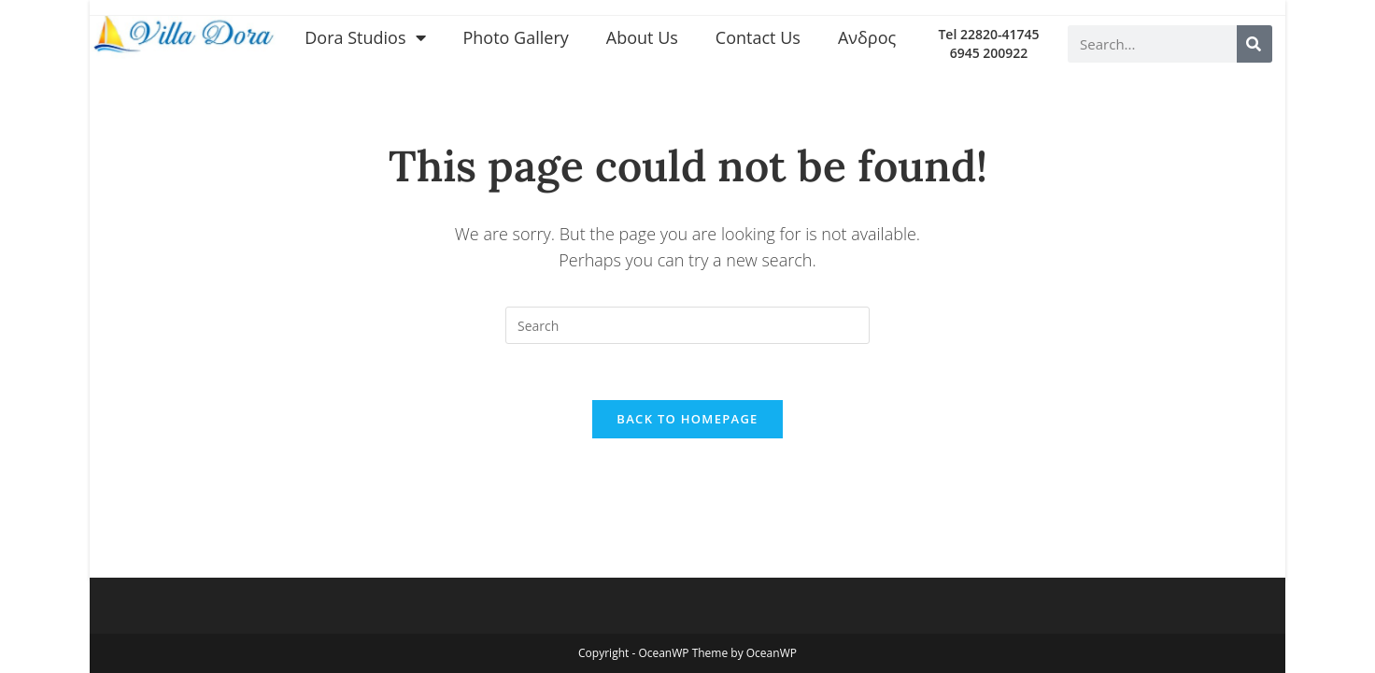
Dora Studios (365, 37)
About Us (642, 37)
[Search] (1254, 44)
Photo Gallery (516, 37)
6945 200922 (989, 53)
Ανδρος (867, 37)
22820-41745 (1000, 34)
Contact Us (758, 37)
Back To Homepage (687, 418)
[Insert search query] (687, 325)
